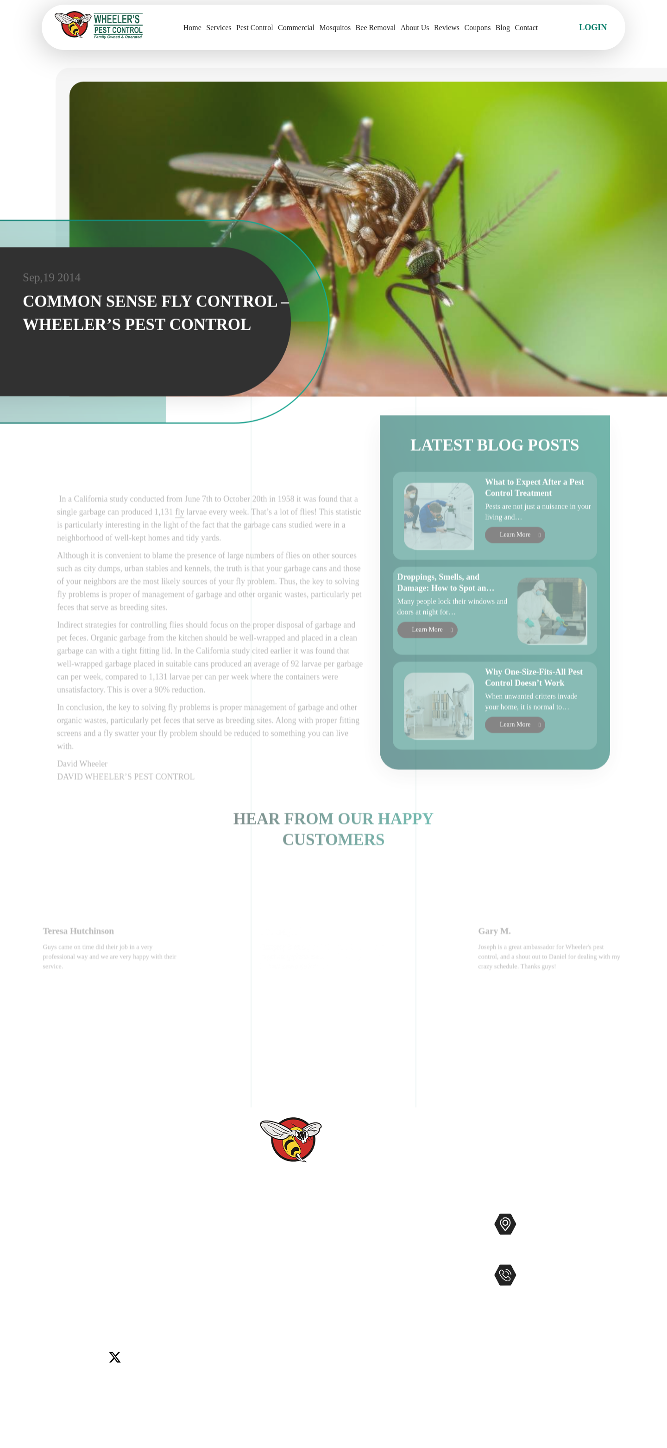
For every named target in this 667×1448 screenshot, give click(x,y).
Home (192, 27)
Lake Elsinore (166, 1276)
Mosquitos (335, 27)
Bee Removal (376, 27)
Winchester (97, 1299)
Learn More (515, 559)
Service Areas (272, 1324)
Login (593, 27)
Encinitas (122, 1276)
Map (612, 1253)
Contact (526, 27)
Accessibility (271, 1339)
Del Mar (89, 1276)
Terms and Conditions (286, 1383)
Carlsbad (56, 1276)
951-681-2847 (560, 1294)
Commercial (296, 27)
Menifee (55, 1288)
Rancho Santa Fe (135, 1288)
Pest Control (254, 27)
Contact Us (268, 1280)
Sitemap (263, 1354)
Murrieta (88, 1288)
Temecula (184, 1288)
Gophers (380, 1280)
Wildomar (58, 1299)
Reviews (446, 27)
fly (179, 554)
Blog (503, 27)
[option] (115, 996)
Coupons (478, 27)
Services (218, 27)
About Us (415, 27)
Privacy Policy (273, 1368)
